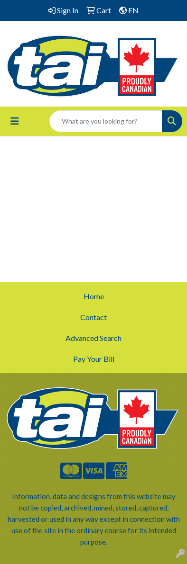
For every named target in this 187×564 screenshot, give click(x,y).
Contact (93, 317)
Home (94, 296)
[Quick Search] (105, 121)
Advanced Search (93, 337)
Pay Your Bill (93, 358)
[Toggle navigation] (15, 121)
